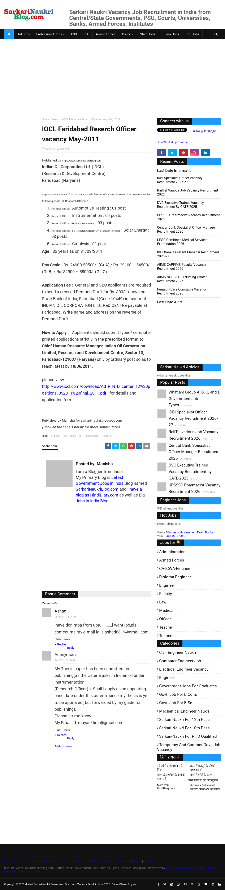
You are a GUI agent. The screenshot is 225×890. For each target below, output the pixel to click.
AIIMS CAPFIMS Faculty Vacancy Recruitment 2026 (181, 267)
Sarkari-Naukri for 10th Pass (184, 728)
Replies (61, 644)
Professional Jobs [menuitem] (49, 34)
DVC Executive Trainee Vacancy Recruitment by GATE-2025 (180, 205)
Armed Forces (171, 560)
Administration (172, 551)
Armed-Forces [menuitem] (106, 34)
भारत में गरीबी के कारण (201, 775)
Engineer (55, 435)
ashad (60, 611)
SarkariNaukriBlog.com (97, 489)
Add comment (64, 746)
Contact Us (111, 861)
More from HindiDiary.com (166, 786)
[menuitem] (8, 34)
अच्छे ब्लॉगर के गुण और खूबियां (203, 780)
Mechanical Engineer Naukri (184, 711)
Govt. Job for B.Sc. (176, 702)
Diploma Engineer (175, 577)
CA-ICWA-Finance (174, 568)
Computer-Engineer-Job (180, 660)
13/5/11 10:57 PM (66, 617)
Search (97, 861)
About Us (19, 861)
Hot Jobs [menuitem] (23, 34)
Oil (80, 435)
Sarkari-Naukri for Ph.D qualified (188, 736)
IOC (65, 435)
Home (45, 119)
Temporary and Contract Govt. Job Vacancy (188, 747)
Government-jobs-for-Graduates (188, 686)
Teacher (166, 627)
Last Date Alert (175, 535)
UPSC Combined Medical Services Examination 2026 (182, 242)
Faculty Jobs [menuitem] (16, 44)
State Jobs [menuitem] (147, 34)
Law (162, 602)
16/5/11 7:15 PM (66, 660)
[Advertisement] (112, 82)
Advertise (126, 861)
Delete (67, 639)
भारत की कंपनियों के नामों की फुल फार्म (171, 776)
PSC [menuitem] (74, 34)
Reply (58, 639)
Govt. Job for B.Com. (178, 694)
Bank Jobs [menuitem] (171, 34)
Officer (73, 435)
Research (56, 119)
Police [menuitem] (126, 34)
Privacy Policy (52, 861)
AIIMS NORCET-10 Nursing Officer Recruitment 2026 (182, 279)
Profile (137, 861)
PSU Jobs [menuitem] (192, 34)
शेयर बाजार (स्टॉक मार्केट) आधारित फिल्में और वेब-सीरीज (205, 787)
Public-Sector (92, 435)
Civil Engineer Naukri (177, 652)
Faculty (165, 593)
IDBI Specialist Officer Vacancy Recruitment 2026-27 (180, 180)
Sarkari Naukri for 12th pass (184, 719)
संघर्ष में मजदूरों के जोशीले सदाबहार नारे (203, 767)
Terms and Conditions (77, 861)
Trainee (165, 635)
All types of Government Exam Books (189, 532)
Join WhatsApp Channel (172, 142)
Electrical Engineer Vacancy (183, 669)
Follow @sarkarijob (203, 131)
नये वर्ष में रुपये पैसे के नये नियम (169, 767)
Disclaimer (34, 861)
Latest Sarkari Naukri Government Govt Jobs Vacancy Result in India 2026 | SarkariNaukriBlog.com (82, 884)
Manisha (50, 148)
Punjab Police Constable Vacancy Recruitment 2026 (182, 291)
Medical (166, 610)
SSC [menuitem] (86, 34)
